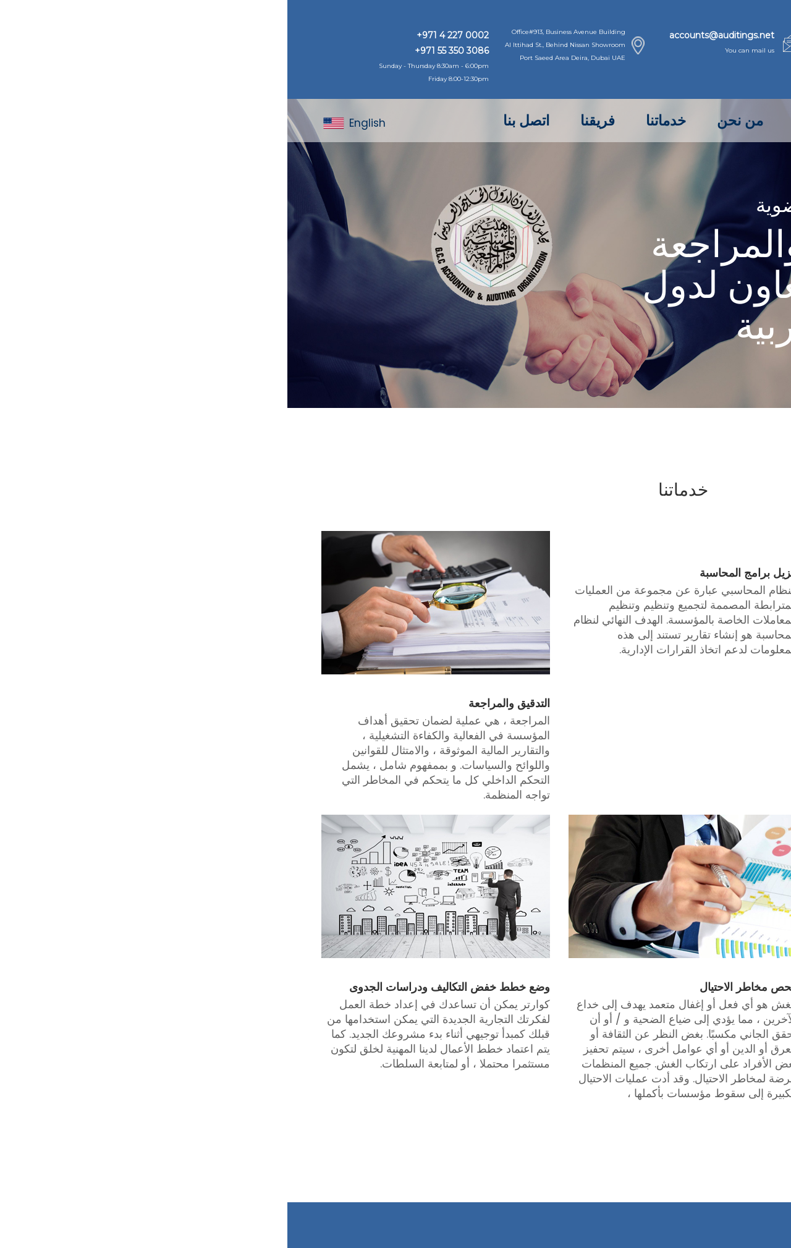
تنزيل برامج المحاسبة (461, 573)
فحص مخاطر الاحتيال (461, 987)
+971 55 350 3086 (164, 50)
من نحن (452, 120)
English (67, 123)
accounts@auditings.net (434, 35)
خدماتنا (378, 120)
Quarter (656, 1225)
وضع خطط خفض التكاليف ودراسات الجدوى (162, 987)
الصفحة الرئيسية (555, 120)
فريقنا (310, 120)
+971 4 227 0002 (165, 35)
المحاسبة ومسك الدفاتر (703, 703)
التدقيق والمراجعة (222, 703)
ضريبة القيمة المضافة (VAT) (691, 987)
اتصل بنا (239, 120)
